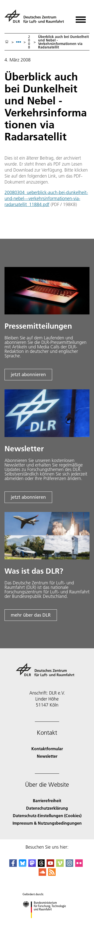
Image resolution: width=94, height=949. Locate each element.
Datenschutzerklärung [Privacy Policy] (47, 808)
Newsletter (47, 756)
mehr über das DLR (31, 615)
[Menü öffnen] (80, 18)
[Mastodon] (32, 865)
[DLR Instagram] (69, 865)
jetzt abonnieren (28, 374)
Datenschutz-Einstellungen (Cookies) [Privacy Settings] (47, 815)
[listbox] (18, 42)
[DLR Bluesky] (22, 865)
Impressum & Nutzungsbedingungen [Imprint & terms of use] (47, 823)
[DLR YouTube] (50, 865)
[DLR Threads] (41, 865)
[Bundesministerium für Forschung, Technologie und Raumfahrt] (47, 922)
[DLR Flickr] (79, 865)
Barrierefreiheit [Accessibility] (47, 800)
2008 (29, 42)
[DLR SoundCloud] (42, 874)
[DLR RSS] (52, 874)
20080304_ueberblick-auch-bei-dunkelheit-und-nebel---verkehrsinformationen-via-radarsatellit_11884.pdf (46, 198)
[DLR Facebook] (13, 865)
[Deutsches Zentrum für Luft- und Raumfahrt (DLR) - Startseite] (36, 18)
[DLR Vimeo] (60, 865)
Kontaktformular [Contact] (47, 748)
